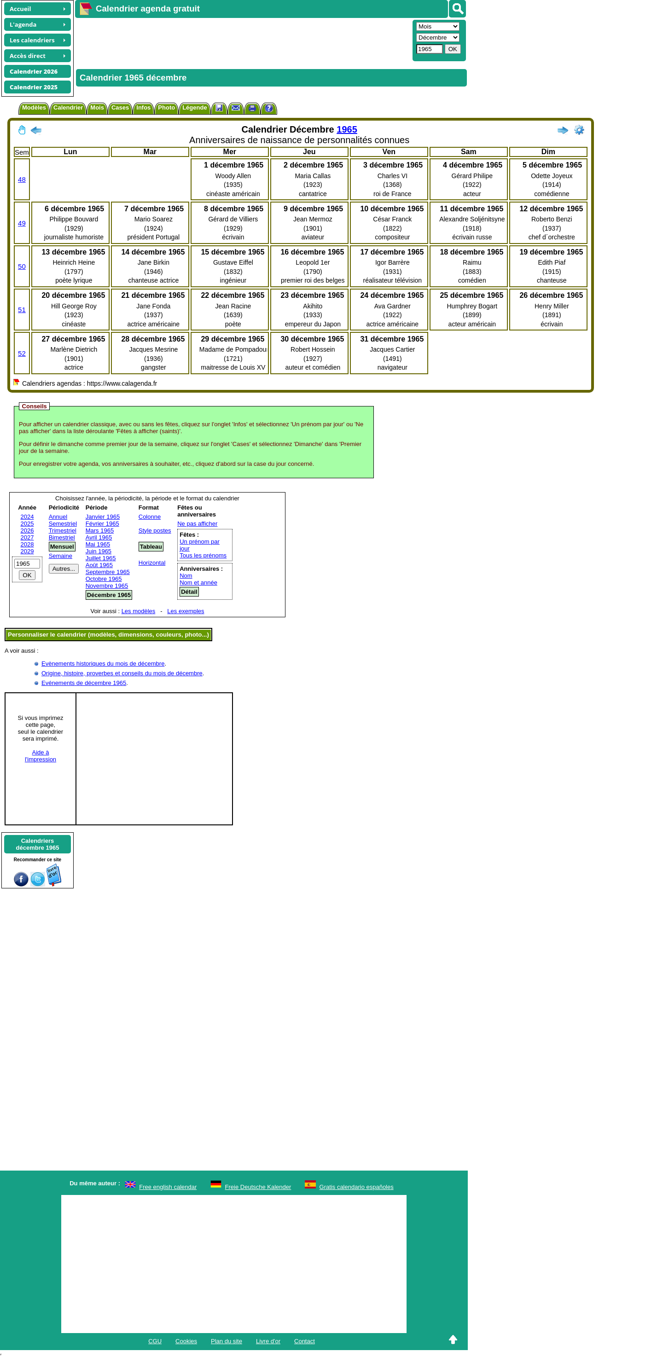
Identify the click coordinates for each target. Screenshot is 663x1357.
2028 (27, 544)
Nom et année (198, 582)
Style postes (155, 530)
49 (22, 223)
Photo (166, 107)
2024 (27, 516)
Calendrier (68, 107)
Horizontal (152, 562)
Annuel (58, 516)
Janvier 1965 (103, 516)
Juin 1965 (98, 551)
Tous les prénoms (203, 555)
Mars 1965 (100, 530)
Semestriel (63, 523)
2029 (27, 551)
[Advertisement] (242, 39)
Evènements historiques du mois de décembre (102, 663)
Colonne (150, 516)
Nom (186, 575)
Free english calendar (168, 1186)
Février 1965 (102, 523)
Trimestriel (62, 530)
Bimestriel (62, 537)
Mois (97, 107)
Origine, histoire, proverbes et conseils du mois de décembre (122, 673)
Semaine (60, 555)
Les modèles (139, 611)
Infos (143, 107)
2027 (27, 537)
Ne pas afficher (197, 523)
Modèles (34, 107)
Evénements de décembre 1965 (83, 682)
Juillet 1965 (101, 558)
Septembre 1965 (108, 571)
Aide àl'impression (40, 756)
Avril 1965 (99, 537)
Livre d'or (268, 1341)
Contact (304, 1341)
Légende (194, 107)
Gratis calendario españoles (357, 1186)
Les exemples (185, 611)
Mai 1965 (98, 544)
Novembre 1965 (107, 585)
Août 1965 (99, 565)
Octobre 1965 (104, 578)
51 (22, 309)
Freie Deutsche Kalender (258, 1186)
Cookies (186, 1341)
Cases (120, 107)
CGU (155, 1341)
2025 (27, 523)
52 (22, 353)
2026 (27, 530)
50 (22, 266)
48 (22, 179)
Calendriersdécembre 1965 (37, 844)
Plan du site (226, 1341)
